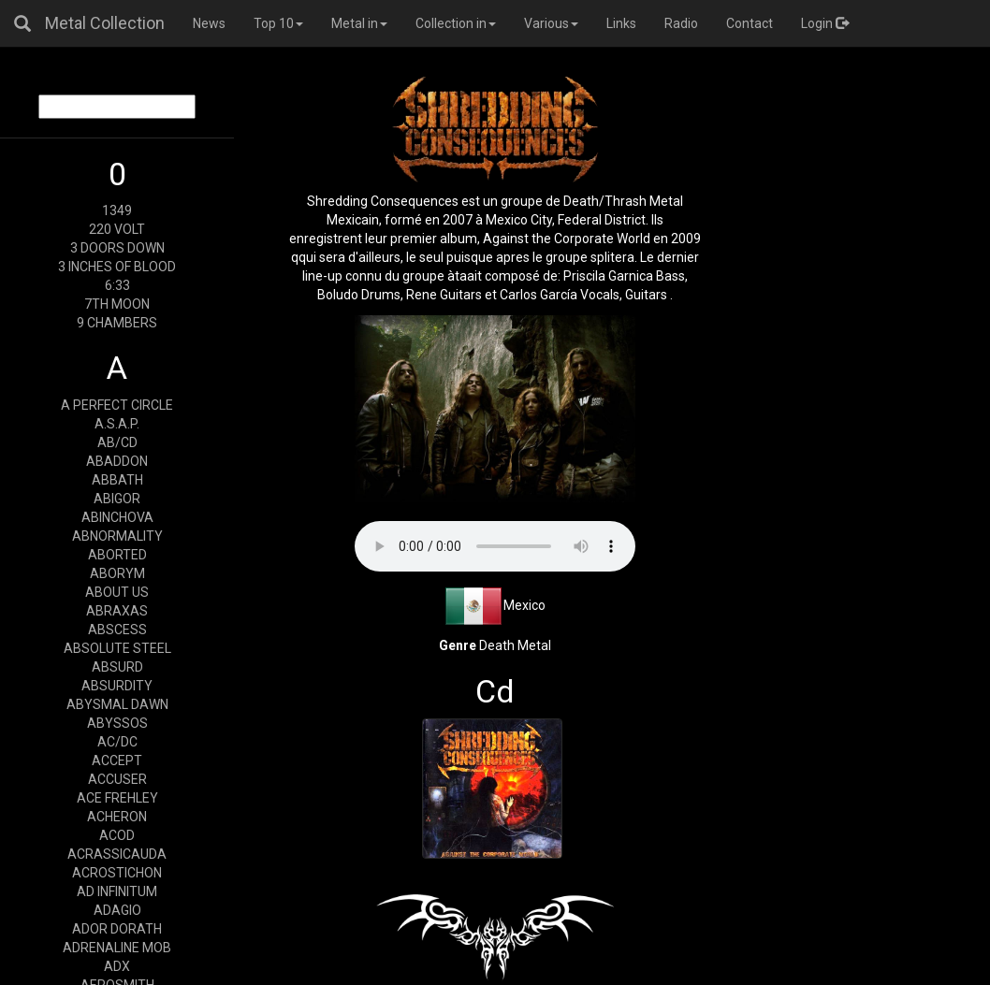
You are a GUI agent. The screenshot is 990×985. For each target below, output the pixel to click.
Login (825, 23)
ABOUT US (117, 592)
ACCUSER (117, 779)
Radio (681, 23)
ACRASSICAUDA (117, 854)
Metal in (359, 23)
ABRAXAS (117, 610)
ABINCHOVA (117, 517)
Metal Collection (105, 23)
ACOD (117, 835)
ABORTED (117, 554)
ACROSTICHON (117, 872)
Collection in (455, 23)
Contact (749, 23)
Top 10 (278, 23)
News (209, 23)
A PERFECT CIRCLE (117, 405)
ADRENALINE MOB (117, 947)
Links (621, 23)
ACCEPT (117, 760)
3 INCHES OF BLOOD (117, 266)
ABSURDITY (117, 685)
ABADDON (117, 461)
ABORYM (117, 573)
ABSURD (117, 666)
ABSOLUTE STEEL (117, 648)
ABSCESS (117, 629)
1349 (117, 210)
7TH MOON (117, 304)
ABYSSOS (117, 723)
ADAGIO (117, 910)
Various (551, 23)
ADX (117, 966)
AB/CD (117, 442)
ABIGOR (117, 498)
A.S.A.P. (117, 423)
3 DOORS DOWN (117, 247)
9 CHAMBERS (117, 322)
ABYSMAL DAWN (117, 704)
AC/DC (117, 741)
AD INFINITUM (117, 891)
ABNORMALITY (117, 536)
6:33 (117, 285)
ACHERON (117, 816)
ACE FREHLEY (117, 797)
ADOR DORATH (117, 928)
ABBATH (117, 479)
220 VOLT (117, 229)
